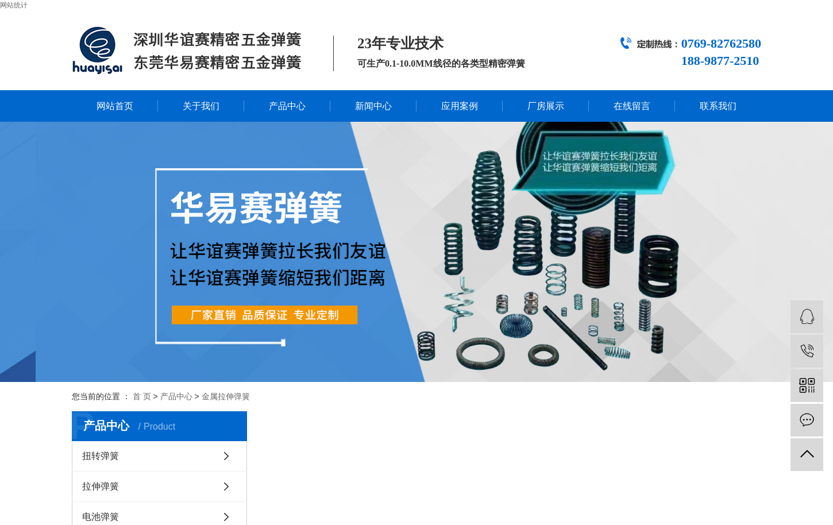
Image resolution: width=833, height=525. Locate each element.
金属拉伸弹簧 (226, 396)
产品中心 (287, 106)
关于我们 (201, 106)
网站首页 (115, 106)
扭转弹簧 (100, 456)
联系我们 (718, 106)
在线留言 (632, 106)
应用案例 (459, 106)
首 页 (142, 396)
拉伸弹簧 (100, 486)
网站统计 (14, 5)
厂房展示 (545, 106)
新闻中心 (373, 106)
